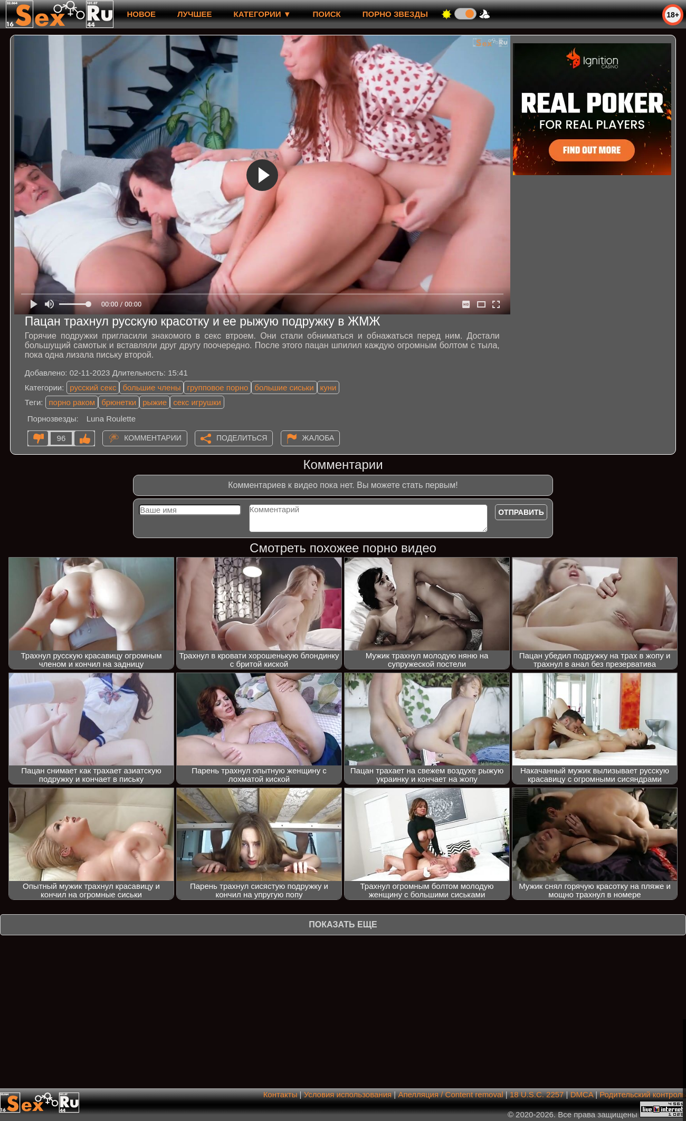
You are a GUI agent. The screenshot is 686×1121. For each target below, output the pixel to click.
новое (141, 13)
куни (328, 387)
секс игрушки (197, 402)
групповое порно (217, 387)
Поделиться (241, 438)
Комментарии (153, 438)
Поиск (327, 13)
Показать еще (343, 924)
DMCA (581, 1094)
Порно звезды (395, 13)
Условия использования (348, 1094)
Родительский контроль (642, 1094)
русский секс (93, 387)
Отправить (521, 512)
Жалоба (318, 438)
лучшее (194, 13)
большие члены (151, 387)
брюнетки (118, 402)
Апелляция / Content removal (450, 1094)
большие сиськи (283, 387)
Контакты (280, 1094)
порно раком (72, 402)
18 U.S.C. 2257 (537, 1094)
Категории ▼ (262, 13)
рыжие (154, 402)
